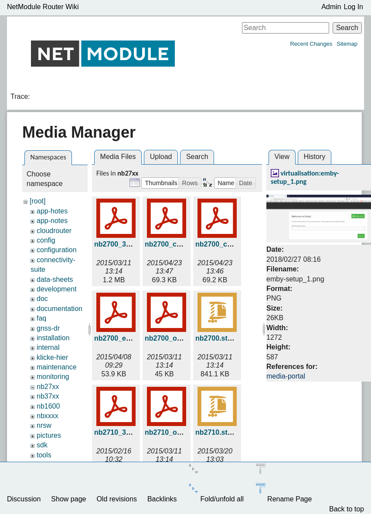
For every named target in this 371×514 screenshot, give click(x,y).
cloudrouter (54, 230)
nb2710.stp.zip (219, 432)
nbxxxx (47, 415)
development (57, 289)
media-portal (285, 376)
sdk (42, 445)
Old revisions (116, 499)
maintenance (57, 367)
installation (53, 338)
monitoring (53, 376)
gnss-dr (48, 328)
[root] (37, 201)
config (46, 240)
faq (41, 318)
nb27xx (48, 386)
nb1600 (48, 406)
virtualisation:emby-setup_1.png (305, 177)
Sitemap (347, 44)
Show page (68, 499)
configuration (57, 250)
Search (347, 27)
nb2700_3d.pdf (118, 244)
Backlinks (162, 499)
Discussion (24, 499)
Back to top (346, 509)
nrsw (44, 425)
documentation (59, 308)
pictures (49, 435)
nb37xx (48, 396)
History (314, 156)
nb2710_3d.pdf (118, 432)
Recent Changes (311, 44)
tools (44, 455)
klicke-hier (52, 357)
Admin (331, 6)
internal (48, 347)
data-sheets (55, 279)
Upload (161, 156)
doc (42, 298)
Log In (353, 6)
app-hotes (52, 211)
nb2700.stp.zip (219, 338)
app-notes (52, 220)
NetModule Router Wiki (43, 6)
